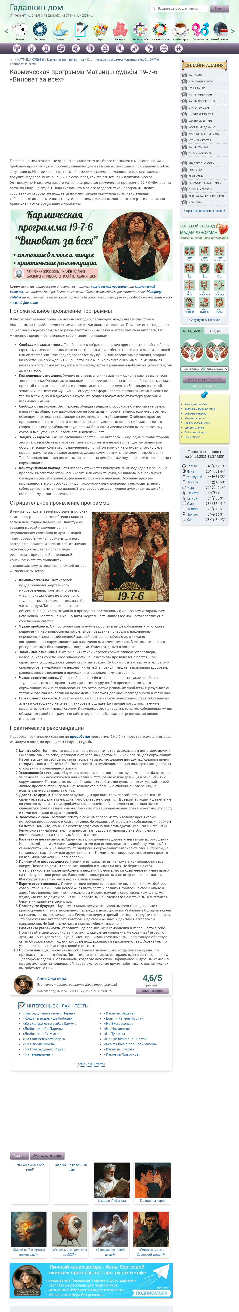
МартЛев (204, 276)
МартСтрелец (219, 293)
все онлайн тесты (91, 1064)
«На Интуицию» (117, 1028)
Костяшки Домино (202, 127)
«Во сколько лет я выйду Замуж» (49, 1023)
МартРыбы (219, 310)
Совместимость (200, 39)
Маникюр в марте (195, 418)
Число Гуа (195, 169)
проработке (80, 736)
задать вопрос (152, 990)
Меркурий (194, 477)
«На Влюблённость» (39, 1044)
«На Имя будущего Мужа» (44, 1049)
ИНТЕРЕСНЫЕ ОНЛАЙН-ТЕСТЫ (58, 1006)
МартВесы (189, 293)
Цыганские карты (201, 114)
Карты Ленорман (200, 94)
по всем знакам (204, 385)
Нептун (192, 509)
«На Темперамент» (38, 1054)
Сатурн (192, 498)
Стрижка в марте (195, 413)
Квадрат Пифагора (201, 163)
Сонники (60, 39)
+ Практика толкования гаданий (204, 211)
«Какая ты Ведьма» (119, 1013)
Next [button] (232, 29)
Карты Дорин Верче (202, 101)
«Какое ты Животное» (122, 1054)
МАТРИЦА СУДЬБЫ (30, 59)
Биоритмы (196, 176)
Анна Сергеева (51, 978)
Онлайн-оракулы (200, 153)
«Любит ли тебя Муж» (41, 1033)
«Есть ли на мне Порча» (123, 1018)
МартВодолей (204, 310)
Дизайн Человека (201, 189)
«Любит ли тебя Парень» (43, 1028)
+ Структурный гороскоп (204, 320)
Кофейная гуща (180, 39)
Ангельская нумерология (206, 196)
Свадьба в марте (194, 427)
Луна (190, 471)
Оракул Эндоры (199, 107)
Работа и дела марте (197, 423)
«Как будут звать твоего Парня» (49, 1013)
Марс (191, 487)
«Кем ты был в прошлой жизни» (130, 1044)
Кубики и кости (200, 140)
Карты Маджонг (200, 147)
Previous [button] (6, 29)
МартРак (189, 276)
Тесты (80, 39)
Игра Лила (195, 202)
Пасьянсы (120, 39)
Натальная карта (160, 39)
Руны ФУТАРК (198, 88)
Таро (100, 39)
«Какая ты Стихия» (119, 1049)
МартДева (219, 276)
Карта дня (196, 75)
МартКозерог (189, 310)
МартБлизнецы (219, 259)
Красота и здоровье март (199, 409)
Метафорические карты (205, 182)
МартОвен (189, 259)
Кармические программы (65, 59)
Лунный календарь (220, 39)
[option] (20, 34)
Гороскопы (40, 39)
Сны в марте (192, 437)
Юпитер (193, 493)
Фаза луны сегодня (195, 404)
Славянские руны (201, 120)
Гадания (20, 39)
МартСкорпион (204, 293)
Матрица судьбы (140, 39)
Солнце (192, 466)
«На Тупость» (114, 1033)
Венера (192, 482)
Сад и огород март (195, 432)
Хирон (191, 520)
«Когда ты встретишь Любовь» (48, 1018)
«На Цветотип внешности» (126, 1038)
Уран (190, 503)
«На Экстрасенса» (118, 1023)
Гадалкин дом (36, 7)
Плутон (192, 514)
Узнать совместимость (204, 379)
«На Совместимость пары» (44, 1038)
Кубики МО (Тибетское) (204, 133)
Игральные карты (201, 81)
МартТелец (204, 259)
